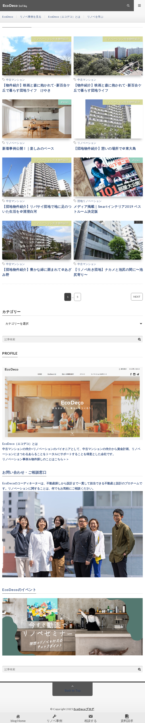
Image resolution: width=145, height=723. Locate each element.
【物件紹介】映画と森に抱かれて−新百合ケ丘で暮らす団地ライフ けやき (36, 87)
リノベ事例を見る (30, 16)
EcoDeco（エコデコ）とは (64, 16)
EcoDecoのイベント (19, 589)
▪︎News (65, 102)
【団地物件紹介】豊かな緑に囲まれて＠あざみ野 (36, 272)
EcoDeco (7, 16)
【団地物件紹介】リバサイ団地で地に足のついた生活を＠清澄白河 (36, 209)
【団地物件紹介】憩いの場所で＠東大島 (105, 148)
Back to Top (73, 690)
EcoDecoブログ (84, 709)
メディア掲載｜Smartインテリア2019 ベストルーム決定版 (107, 209)
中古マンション (15, 79)
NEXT (136, 296)
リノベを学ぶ (95, 16)
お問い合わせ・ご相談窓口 (24, 472)
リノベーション (15, 142)
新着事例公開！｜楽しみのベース (28, 148)
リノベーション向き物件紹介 (51, 39)
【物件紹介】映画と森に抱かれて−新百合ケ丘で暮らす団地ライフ (107, 87)
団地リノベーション (89, 201)
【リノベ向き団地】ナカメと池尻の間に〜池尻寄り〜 (108, 272)
